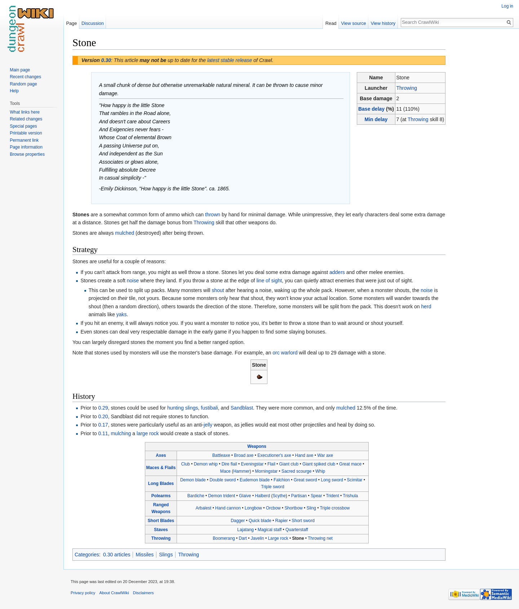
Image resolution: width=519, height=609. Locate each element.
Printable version (26, 133)
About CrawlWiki (114, 593)
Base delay (371, 109)
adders (337, 272)
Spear (316, 495)
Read (331, 23)
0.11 (103, 433)
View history (383, 23)
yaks (121, 314)
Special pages (23, 126)
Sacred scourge (296, 471)
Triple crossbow (335, 508)
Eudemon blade (255, 479)
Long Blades (161, 483)
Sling (311, 508)
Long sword (332, 479)
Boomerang (224, 538)
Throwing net (320, 538)
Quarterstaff (296, 529)
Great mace (350, 464)
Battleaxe (221, 455)
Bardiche (195, 495)
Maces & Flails (161, 467)
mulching (121, 433)
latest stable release (229, 60)
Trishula (350, 495)
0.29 (103, 408)
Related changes (26, 119)
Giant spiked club (318, 464)
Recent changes (25, 76)
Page (71, 23)
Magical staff (270, 529)
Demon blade (193, 479)
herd (426, 306)
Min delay (375, 119)
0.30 (106, 60)
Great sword (305, 479)
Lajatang (245, 529)
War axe (325, 455)
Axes (161, 455)
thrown (212, 214)
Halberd (262, 495)
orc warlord (284, 353)
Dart (243, 538)
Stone (298, 538)
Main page (20, 69)
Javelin (257, 538)
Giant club (289, 464)
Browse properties (27, 154)
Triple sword (272, 486)
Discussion (92, 23)
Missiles (145, 554)
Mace (225, 471)
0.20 (103, 416)
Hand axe (304, 455)
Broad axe (243, 455)
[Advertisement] (481, 144)
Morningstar (266, 471)
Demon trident (221, 495)
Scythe (278, 495)
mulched (124, 233)
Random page (23, 84)
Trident (332, 495)
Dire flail (229, 464)
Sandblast (242, 408)
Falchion (282, 479)
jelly (208, 425)
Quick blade (260, 520)
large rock (148, 433)
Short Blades (161, 520)
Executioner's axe (274, 455)
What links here (25, 112)
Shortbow (293, 508)
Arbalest (204, 508)
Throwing (406, 88)
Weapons (256, 446)
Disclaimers (143, 593)
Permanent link (24, 140)
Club (185, 464)
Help (14, 90)
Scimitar (355, 479)
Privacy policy (83, 593)
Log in (507, 6)
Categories (87, 554)
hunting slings (182, 408)
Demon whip (206, 464)
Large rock (278, 538)
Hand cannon (228, 508)
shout (218, 290)
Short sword (303, 520)
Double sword (222, 479)
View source (353, 23)
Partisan (299, 495)
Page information (26, 147)
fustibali (209, 408)
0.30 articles (116, 554)
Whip (320, 471)
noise (133, 280)
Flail (271, 464)
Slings (166, 554)
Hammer (241, 471)
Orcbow (273, 508)
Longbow (253, 508)
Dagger (238, 520)
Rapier (281, 520)
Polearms (161, 495)
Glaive (245, 495)
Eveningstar (252, 464)
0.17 (103, 425)
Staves (161, 529)
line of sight (269, 280)
